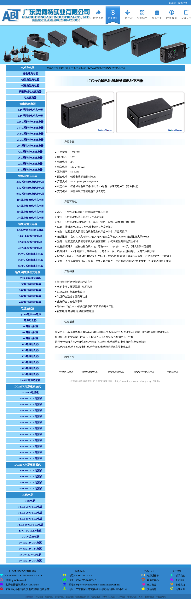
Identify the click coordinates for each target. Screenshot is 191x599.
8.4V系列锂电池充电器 (30, 115)
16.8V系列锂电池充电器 (30, 133)
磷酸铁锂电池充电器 (30, 91)
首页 (68, 68)
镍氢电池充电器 (30, 79)
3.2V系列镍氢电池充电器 (30, 181)
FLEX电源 (120, 597)
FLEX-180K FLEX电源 (30, 524)
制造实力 (180, 584)
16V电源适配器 (30, 362)
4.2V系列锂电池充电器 (30, 109)
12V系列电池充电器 (30, 284)
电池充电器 (30, 97)
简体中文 (182, 3)
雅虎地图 (49, 597)
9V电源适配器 (30, 338)
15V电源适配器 (30, 356)
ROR (141, 597)
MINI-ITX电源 (108, 597)
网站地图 (39, 597)
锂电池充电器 (30, 73)
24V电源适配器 (30, 374)
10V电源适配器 (30, 344)
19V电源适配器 (30, 368)
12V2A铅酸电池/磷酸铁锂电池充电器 (107, 68)
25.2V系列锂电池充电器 (30, 139)
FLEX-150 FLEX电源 (30, 518)
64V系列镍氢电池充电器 (30, 217)
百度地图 (70, 597)
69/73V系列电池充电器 (30, 260)
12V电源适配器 (30, 350)
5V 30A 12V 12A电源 (30, 548)
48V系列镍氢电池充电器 (30, 211)
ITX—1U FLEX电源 (30, 530)
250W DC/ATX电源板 (30, 452)
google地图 (59, 597)
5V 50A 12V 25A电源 (30, 560)
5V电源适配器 (30, 326)
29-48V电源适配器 (30, 380)
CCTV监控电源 (30, 536)
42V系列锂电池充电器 (30, 151)
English (172, 3)
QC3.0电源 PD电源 (30, 314)
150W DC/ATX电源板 (30, 428)
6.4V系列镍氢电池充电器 (30, 187)
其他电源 (151, 589)
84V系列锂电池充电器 (30, 169)
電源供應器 (149, 597)
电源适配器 (30, 320)
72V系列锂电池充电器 (30, 163)
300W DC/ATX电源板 (30, 458)
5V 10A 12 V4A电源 (30, 554)
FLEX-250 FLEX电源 (30, 506)
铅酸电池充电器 (30, 85)
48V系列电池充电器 (30, 302)
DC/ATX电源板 (30, 392)
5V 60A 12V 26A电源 (30, 542)
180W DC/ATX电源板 (30, 440)
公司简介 (180, 580)
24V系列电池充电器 (30, 290)
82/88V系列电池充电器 (30, 266)
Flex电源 (30, 500)
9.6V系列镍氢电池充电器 (30, 193)
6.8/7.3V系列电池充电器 (30, 230)
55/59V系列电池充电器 (30, 254)
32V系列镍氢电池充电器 (30, 205)
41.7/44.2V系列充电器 (30, 248)
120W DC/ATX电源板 (30, 398)
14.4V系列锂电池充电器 (30, 127)
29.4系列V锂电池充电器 (30, 145)
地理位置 (180, 589)
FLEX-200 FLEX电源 (30, 512)
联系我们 (180, 575)
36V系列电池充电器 (30, 296)
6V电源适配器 (30, 332)
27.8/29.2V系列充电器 (30, 242)
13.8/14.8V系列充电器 (30, 236)
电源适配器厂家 (82, 597)
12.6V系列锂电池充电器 (30, 121)
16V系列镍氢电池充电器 (30, 199)
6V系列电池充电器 (30, 278)
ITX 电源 (151, 584)
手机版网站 (161, 597)
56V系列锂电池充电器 (30, 157)
